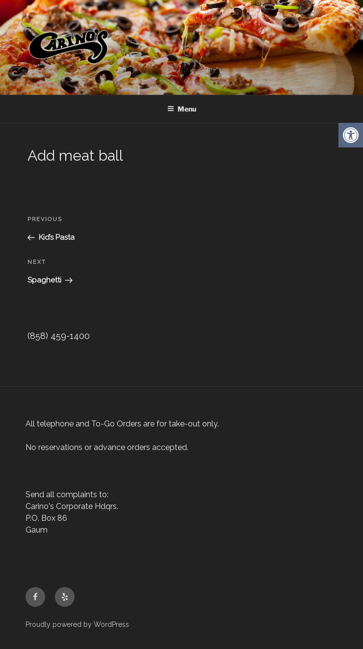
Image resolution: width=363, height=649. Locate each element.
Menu (181, 109)
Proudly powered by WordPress (77, 624)
